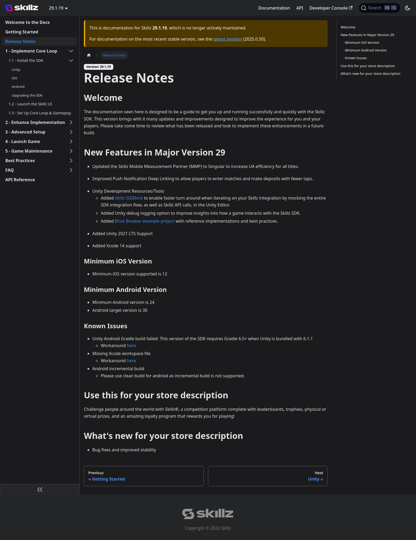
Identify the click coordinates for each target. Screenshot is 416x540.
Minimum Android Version (366, 50)
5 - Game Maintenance (29, 151)
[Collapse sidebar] (40, 489)
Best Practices (20, 160)
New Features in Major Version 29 (367, 34)
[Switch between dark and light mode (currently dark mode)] (407, 8)
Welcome (348, 27)
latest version (227, 39)
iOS (14, 78)
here (131, 345)
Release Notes (20, 41)
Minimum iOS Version (362, 42)
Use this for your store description (368, 65)
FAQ (9, 170)
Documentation (274, 8)
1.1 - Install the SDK (25, 60)
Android (18, 86)
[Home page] (89, 55)
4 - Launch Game (22, 141)
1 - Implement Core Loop (31, 51)
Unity (16, 69)
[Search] (379, 8)
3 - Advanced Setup (25, 132)
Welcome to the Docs (27, 22)
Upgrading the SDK (27, 95)
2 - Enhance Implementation (35, 122)
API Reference (20, 180)
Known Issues (356, 57)
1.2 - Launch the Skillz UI (30, 103)
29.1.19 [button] (56, 8)
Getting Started (21, 32)
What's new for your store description (370, 73)
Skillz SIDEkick (129, 198)
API (299, 8)
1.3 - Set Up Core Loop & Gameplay (39, 112)
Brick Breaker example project (145, 221)
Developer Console (331, 8)
